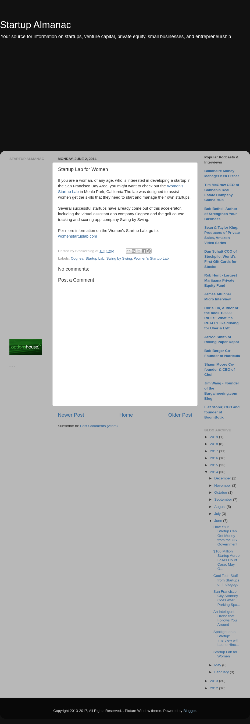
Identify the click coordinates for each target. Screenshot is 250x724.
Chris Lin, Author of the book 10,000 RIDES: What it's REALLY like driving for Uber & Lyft (221, 318)
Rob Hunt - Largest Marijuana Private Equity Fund (220, 280)
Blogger (189, 711)
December (223, 478)
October (221, 492)
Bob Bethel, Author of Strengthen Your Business (220, 214)
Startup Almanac (35, 24)
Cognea (77, 258)
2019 (214, 437)
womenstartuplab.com (77, 236)
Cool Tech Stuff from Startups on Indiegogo (226, 580)
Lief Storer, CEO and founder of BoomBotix (222, 412)
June (218, 521)
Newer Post (71, 415)
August (220, 507)
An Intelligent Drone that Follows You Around (225, 618)
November (223, 485)
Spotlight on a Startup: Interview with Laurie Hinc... (226, 638)
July (218, 514)
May (218, 665)
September (223, 499)
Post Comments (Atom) (99, 426)
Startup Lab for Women (225, 654)
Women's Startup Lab (151, 258)
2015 (214, 465)
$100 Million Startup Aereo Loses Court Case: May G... (226, 560)
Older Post (180, 415)
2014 (214, 472)
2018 (214, 444)
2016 (214, 458)
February (222, 672)
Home (126, 415)
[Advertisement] (50, 98)
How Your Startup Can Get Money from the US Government (225, 535)
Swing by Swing (119, 258)
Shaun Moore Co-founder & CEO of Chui (219, 369)
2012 (214, 688)
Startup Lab (94, 258)
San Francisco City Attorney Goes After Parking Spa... (226, 598)
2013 (214, 681)
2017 (214, 451)
